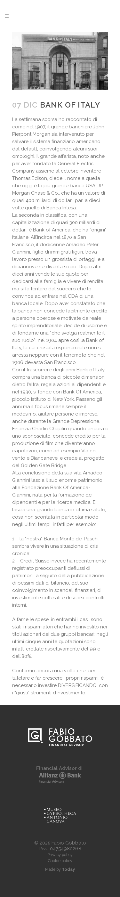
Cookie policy (60, 860)
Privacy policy (60, 854)
